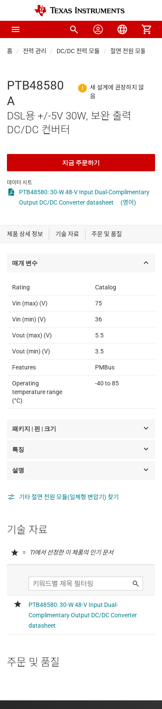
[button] (15, 29)
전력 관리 (35, 51)
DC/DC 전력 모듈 (78, 51)
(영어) (128, 202)
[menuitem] (74, 29)
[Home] (79, 10)
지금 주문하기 (81, 162)
